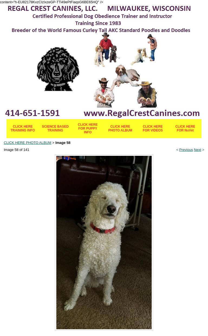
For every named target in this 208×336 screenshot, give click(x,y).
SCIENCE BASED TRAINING (55, 128)
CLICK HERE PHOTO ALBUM (120, 128)
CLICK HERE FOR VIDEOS (153, 128)
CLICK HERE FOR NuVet (185, 128)
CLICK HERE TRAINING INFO (23, 128)
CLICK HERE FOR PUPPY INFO (88, 128)
